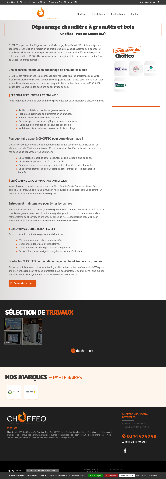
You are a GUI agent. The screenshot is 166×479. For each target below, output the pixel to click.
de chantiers (85, 351)
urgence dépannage (136, 442)
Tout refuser (111, 475)
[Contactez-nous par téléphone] (147, 2)
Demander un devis (24, 283)
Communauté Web (91, 472)
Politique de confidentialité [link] (146, 475)
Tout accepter (95, 475)
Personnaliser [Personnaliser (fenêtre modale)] (127, 475)
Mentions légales (91, 469)
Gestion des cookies (115, 469)
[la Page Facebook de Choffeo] (157, 2)
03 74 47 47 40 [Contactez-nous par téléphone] (141, 436)
